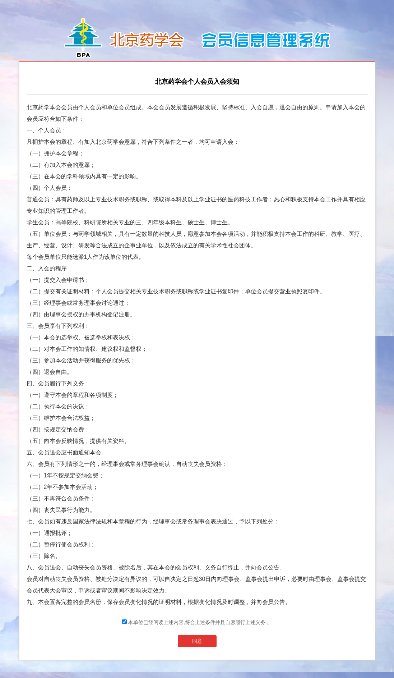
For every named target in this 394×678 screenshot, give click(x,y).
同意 (197, 641)
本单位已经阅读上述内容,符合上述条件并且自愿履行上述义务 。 (197, 622)
